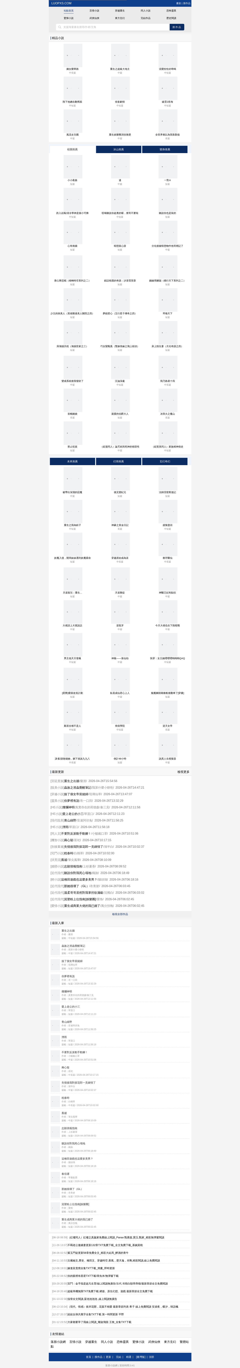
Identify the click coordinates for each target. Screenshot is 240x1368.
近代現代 (57, 873)
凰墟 (64, 859)
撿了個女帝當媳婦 (76, 794)
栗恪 (100, 899)
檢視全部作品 (120, 914)
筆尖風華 (74, 859)
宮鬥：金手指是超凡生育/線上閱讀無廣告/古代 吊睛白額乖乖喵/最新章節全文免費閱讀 (118, 1283)
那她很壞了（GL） (76, 886)
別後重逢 (57, 846)
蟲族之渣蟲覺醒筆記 (77, 787)
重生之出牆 (71, 781)
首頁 (88, 1356)
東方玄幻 (120, 18)
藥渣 (83, 781)
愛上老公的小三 (73, 813)
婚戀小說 (57, 866)
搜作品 (186, 3)
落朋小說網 (58, 1341)
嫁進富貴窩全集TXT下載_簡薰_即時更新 (91, 1268)
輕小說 (55, 879)
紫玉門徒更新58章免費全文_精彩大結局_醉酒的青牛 (98, 1252)
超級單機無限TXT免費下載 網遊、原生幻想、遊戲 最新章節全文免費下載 (110, 1291)
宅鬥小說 (57, 853)
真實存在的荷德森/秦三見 (92, 807)
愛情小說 (57, 905)
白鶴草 (78, 853)
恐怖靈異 (171, 10)
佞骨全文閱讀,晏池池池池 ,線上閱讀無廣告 (92, 1298)
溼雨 (65, 827)
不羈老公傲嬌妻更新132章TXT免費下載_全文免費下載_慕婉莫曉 (105, 1245)
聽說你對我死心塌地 (77, 873)
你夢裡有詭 (71, 800)
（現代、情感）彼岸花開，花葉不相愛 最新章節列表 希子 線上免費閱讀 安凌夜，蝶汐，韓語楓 (123, 1306)
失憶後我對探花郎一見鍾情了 (83, 846)
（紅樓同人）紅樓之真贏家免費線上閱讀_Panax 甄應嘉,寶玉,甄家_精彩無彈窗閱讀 (116, 1237)
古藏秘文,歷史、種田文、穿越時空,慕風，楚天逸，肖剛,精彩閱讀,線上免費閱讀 (114, 1260)
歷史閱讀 (171, 18)
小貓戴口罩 (99, 833)
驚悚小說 (69, 18)
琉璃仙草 (95, 794)
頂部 (151, 1356)
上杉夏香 (89, 866)
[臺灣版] (140, 1356)
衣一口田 (86, 800)
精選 (128, 1356)
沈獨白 (108, 892)
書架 (178, 3)
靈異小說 (57, 800)
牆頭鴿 (102, 879)
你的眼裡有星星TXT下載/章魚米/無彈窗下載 (93, 1275)
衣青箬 (94, 886)
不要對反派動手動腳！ (76, 833)
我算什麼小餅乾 (102, 787)
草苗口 (88, 813)
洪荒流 (55, 859)
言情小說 (94, 10)
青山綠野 (70, 820)
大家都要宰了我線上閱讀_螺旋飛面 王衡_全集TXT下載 (99, 1322)
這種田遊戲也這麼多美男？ (79, 879)
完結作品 (145, 18)
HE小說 (56, 807)
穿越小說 (57, 794)
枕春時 (68, 853)
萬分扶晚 (107, 905)
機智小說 (57, 840)
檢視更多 (184, 771)
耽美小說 (57, 787)
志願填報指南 (73, 866)
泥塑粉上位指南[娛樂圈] (80, 899)
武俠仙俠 (94, 18)
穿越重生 (120, 10)
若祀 (77, 840)
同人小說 (145, 10)
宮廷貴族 (57, 781)
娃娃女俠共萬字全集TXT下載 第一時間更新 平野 (96, 1314)
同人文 (55, 833)
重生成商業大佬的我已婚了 (82, 905)
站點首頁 (69, 10)
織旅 (95, 873)
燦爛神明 (68, 807)
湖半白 (108, 846)
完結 (118, 1356)
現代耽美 (57, 820)
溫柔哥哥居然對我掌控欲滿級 (83, 892)
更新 (108, 1356)
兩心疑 (68, 840)
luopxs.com (61, 3)
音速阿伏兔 (84, 820)
